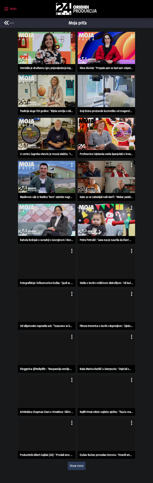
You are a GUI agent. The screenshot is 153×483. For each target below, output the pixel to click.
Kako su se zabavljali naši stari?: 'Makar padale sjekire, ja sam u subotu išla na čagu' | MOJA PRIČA (107, 197)
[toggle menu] (10, 9)
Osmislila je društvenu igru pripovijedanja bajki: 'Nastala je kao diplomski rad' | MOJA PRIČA (47, 68)
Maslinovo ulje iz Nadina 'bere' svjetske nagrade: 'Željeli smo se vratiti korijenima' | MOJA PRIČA (47, 197)
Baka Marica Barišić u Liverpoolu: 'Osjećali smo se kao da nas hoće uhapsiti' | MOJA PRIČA (107, 369)
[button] (46, 52)
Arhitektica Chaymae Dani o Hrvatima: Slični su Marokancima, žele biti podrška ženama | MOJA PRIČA (47, 412)
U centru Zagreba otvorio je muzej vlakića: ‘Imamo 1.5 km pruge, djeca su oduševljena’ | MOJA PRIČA (47, 154)
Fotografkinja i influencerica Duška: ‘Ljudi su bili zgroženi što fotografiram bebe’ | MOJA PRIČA (47, 283)
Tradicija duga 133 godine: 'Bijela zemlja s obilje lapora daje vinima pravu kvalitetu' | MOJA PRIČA (47, 111)
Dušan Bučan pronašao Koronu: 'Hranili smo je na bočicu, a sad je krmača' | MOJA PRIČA (107, 455)
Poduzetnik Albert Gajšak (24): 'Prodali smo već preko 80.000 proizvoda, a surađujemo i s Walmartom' (47, 455)
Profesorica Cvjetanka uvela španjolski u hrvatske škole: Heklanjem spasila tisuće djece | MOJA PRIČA (107, 154)
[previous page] (9, 23)
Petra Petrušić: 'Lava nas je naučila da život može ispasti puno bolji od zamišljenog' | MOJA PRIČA (107, 240)
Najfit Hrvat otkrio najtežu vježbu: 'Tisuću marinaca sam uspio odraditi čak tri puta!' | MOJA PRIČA (107, 412)
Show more (76, 465)
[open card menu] (71, 36)
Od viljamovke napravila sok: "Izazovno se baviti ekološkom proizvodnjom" (47, 326)
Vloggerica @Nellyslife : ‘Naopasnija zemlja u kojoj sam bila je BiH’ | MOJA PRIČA (47, 369)
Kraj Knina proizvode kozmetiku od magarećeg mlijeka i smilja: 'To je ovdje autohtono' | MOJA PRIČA (107, 111)
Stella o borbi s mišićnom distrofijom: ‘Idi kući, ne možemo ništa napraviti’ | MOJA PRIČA (107, 283)
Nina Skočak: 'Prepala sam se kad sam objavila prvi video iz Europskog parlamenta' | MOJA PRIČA (107, 68)
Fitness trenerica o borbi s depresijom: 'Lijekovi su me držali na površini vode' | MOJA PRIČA (107, 326)
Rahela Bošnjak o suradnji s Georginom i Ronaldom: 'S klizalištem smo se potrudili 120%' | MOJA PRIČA (47, 240)
